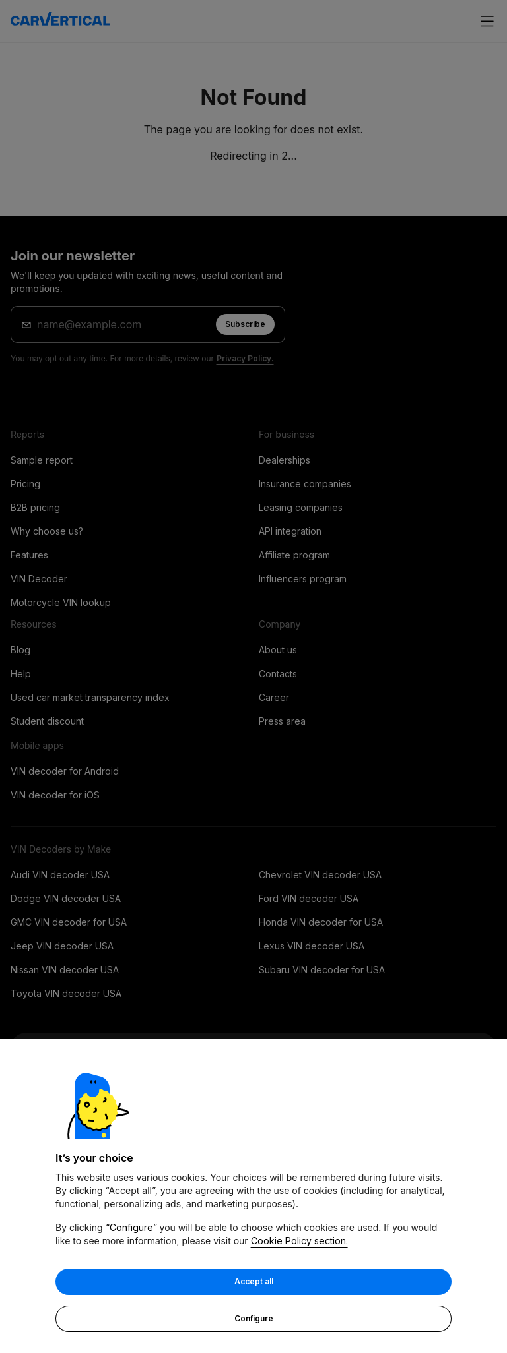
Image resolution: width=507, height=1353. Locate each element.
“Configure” (131, 1228)
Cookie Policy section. (299, 1241)
